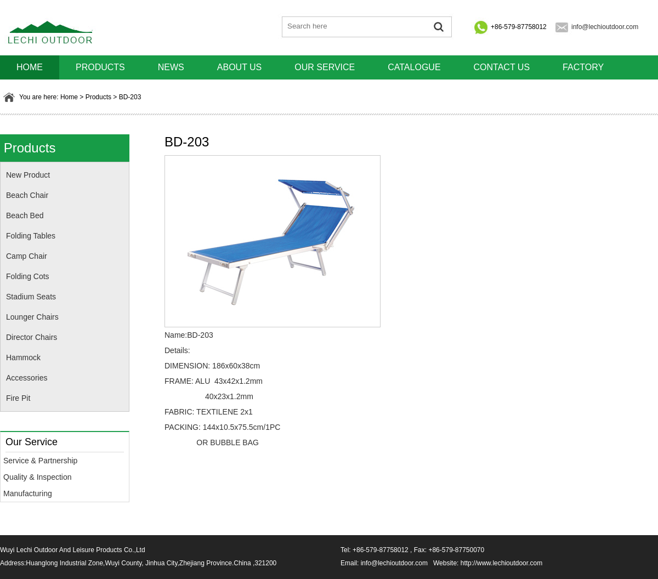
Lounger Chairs (32, 317)
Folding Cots (27, 276)
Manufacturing (27, 493)
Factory (583, 67)
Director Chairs (31, 337)
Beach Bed (25, 215)
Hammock (23, 357)
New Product (28, 175)
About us (239, 67)
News (171, 67)
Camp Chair (26, 256)
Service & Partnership (40, 460)
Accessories (26, 377)
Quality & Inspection (37, 477)
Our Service (324, 67)
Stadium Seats (31, 296)
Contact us (502, 67)
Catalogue (414, 67)
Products (100, 67)
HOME (29, 67)
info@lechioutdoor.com (604, 27)
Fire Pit (18, 398)
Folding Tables (30, 235)
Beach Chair (27, 195)
